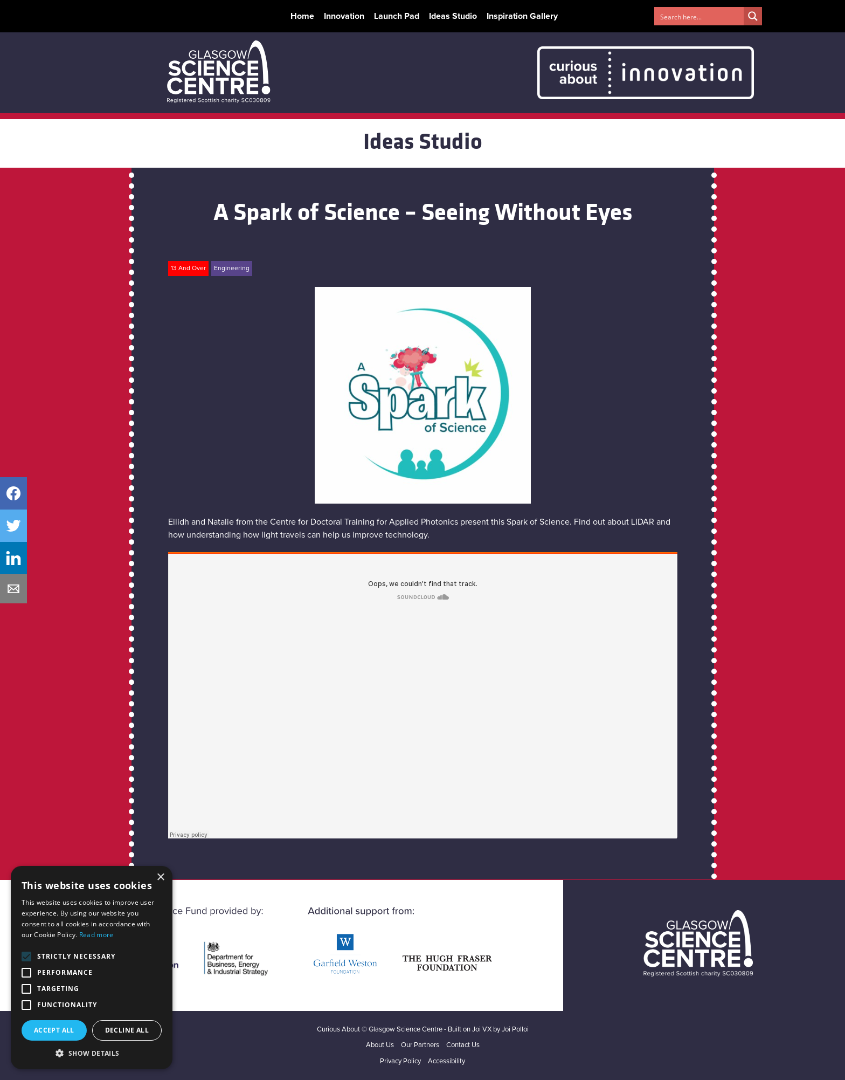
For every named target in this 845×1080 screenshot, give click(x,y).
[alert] (91, 967)
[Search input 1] (699, 16)
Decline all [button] (127, 1030)
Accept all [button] (54, 1030)
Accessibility (446, 1061)
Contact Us (463, 1045)
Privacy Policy (400, 1061)
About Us (380, 1045)
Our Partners (420, 1045)
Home (302, 16)
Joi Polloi (515, 1029)
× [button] (160, 877)
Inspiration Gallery (522, 16)
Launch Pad (396, 16)
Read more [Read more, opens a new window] (96, 934)
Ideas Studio (453, 16)
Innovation (344, 16)
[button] (92, 1053)
